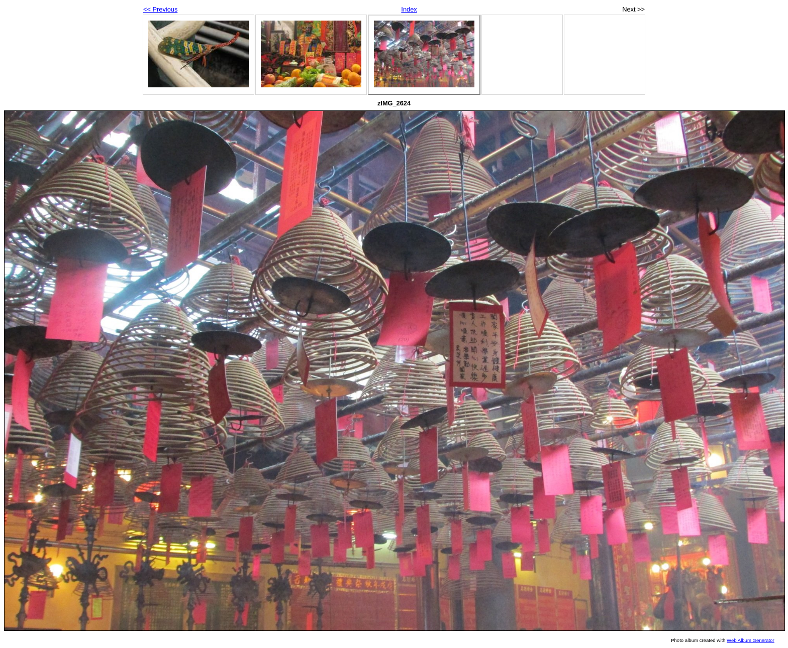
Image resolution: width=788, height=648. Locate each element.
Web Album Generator (750, 640)
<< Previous (160, 9)
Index (409, 9)
